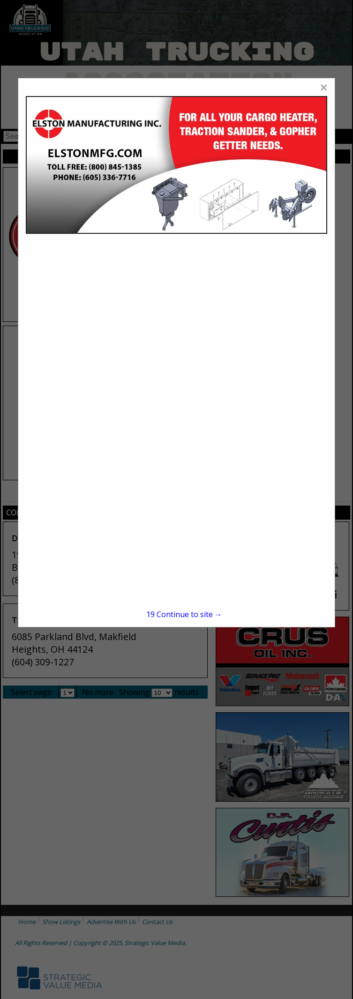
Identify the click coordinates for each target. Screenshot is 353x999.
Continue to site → (184, 614)
